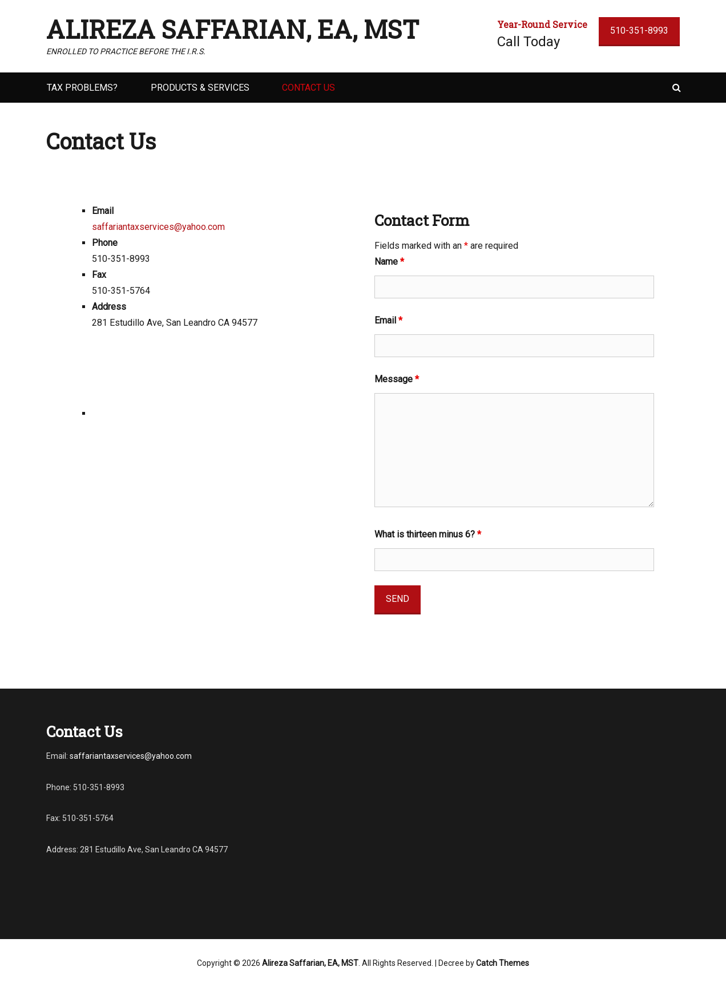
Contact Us (308, 87)
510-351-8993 (639, 30)
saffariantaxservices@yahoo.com (158, 226)
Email (388, 320)
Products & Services (200, 87)
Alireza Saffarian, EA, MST (233, 29)
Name (389, 261)
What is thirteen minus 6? (427, 534)
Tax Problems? (82, 87)
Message (396, 379)
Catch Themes (502, 963)
